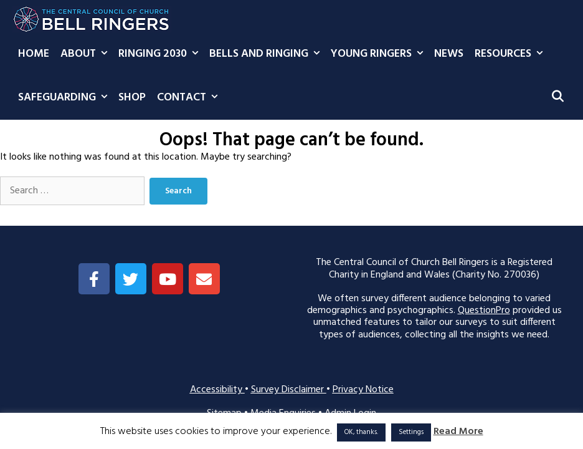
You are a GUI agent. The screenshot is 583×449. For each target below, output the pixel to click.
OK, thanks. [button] (361, 432)
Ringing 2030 (161, 54)
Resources (511, 54)
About (86, 54)
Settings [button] (411, 432)
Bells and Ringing (267, 54)
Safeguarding (65, 98)
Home (33, 54)
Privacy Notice (363, 390)
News (448, 54)
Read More (458, 432)
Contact (190, 98)
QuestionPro (484, 310)
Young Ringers (380, 54)
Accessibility (217, 390)
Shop (132, 98)
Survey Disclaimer (288, 390)
